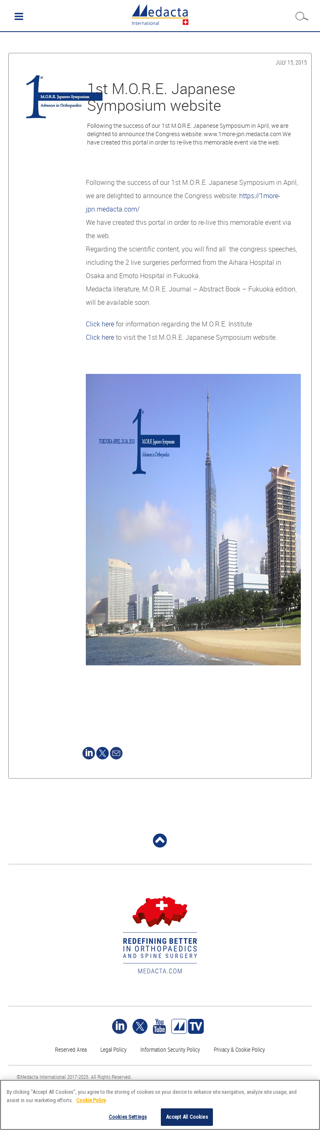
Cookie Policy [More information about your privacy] (91, 1100)
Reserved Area (71, 1049)
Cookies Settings (128, 1117)
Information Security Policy (170, 1049)
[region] (160, 1105)
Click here (100, 324)
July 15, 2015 (291, 62)
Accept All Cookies (187, 1117)
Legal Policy (113, 1049)
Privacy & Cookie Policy (239, 1049)
